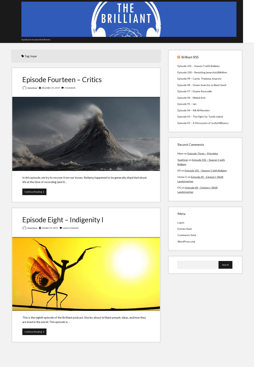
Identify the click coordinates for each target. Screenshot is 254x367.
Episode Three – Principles (203, 153)
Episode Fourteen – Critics (62, 79)
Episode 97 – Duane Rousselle (195, 91)
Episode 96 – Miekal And (191, 97)
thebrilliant (32, 88)
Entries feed (185, 228)
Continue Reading (35, 192)
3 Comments (70, 87)
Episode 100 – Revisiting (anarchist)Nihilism (202, 72)
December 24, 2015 (51, 87)
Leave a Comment (71, 228)
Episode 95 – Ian (187, 103)
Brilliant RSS (190, 57)
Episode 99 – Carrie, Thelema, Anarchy (199, 78)
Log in (181, 222)
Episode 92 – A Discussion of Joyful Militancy (203, 123)
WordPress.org (186, 241)
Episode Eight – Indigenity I (63, 219)
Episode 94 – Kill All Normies (194, 110)
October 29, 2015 (50, 228)
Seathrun (183, 159)
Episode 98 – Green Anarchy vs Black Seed (202, 85)
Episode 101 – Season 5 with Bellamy (199, 65)
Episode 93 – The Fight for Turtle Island (200, 116)
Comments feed (187, 235)
